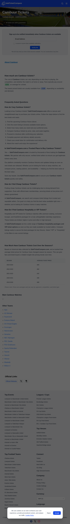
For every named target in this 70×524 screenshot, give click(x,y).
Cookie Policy (29, 515)
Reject (49, 513)
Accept (57, 513)
